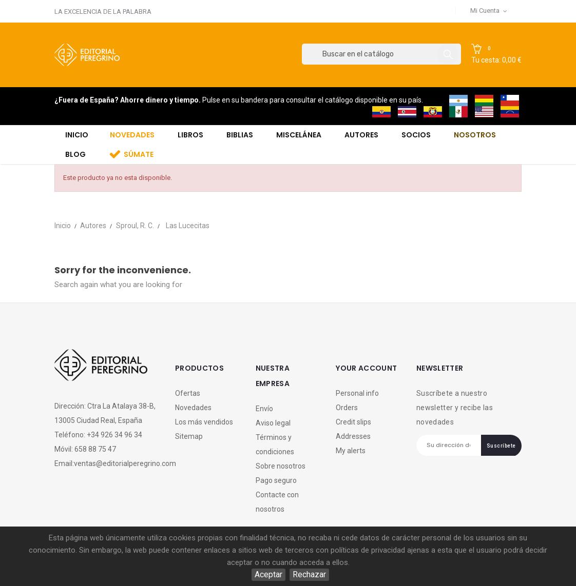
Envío (264, 409)
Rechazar (309, 574)
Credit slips (353, 422)
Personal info (357, 393)
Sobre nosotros (280, 466)
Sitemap (189, 436)
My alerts (351, 451)
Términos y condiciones (275, 444)
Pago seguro (276, 480)
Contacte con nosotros (277, 502)
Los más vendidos (204, 422)
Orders (347, 407)
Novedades (193, 407)
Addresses (353, 436)
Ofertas (187, 393)
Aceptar (268, 574)
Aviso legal (273, 423)
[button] (496, 54)
